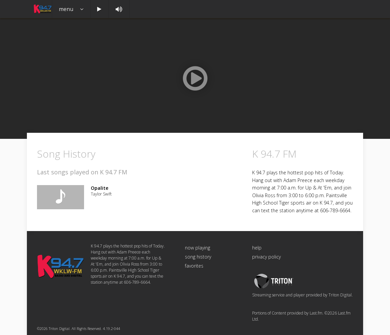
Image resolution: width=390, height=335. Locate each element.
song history (198, 257)
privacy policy (266, 257)
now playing (197, 247)
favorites (194, 266)
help (257, 247)
